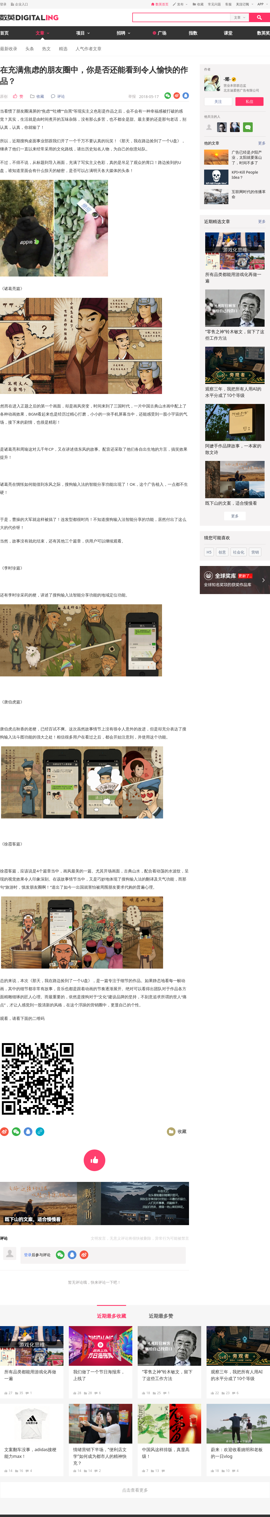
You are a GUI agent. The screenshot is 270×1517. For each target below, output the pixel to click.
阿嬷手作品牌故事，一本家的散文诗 (233, 449)
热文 (46, 49)
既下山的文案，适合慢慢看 (231, 503)
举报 (132, 96)
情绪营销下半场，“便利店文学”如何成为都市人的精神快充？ (100, 1456)
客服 (228, 4)
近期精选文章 (217, 221)
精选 (63, 49)
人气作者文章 (89, 49)
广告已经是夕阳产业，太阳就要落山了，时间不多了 (247, 157)
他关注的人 (212, 116)
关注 (218, 101)
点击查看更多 (135, 1490)
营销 (255, 552)
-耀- (227, 79)
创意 (222, 552)
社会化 (238, 552)
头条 (29, 49)
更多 (262, 221)
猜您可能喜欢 (217, 538)
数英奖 (263, 33)
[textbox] (181, 17)
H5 (209, 552)
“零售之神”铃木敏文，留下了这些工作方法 (235, 335)
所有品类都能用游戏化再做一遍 (233, 277)
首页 (4, 33)
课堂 (228, 33)
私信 (249, 101)
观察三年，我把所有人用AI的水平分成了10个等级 (233, 392)
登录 (3, 4)
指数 (193, 33)
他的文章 (211, 143)
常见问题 (214, 4)
